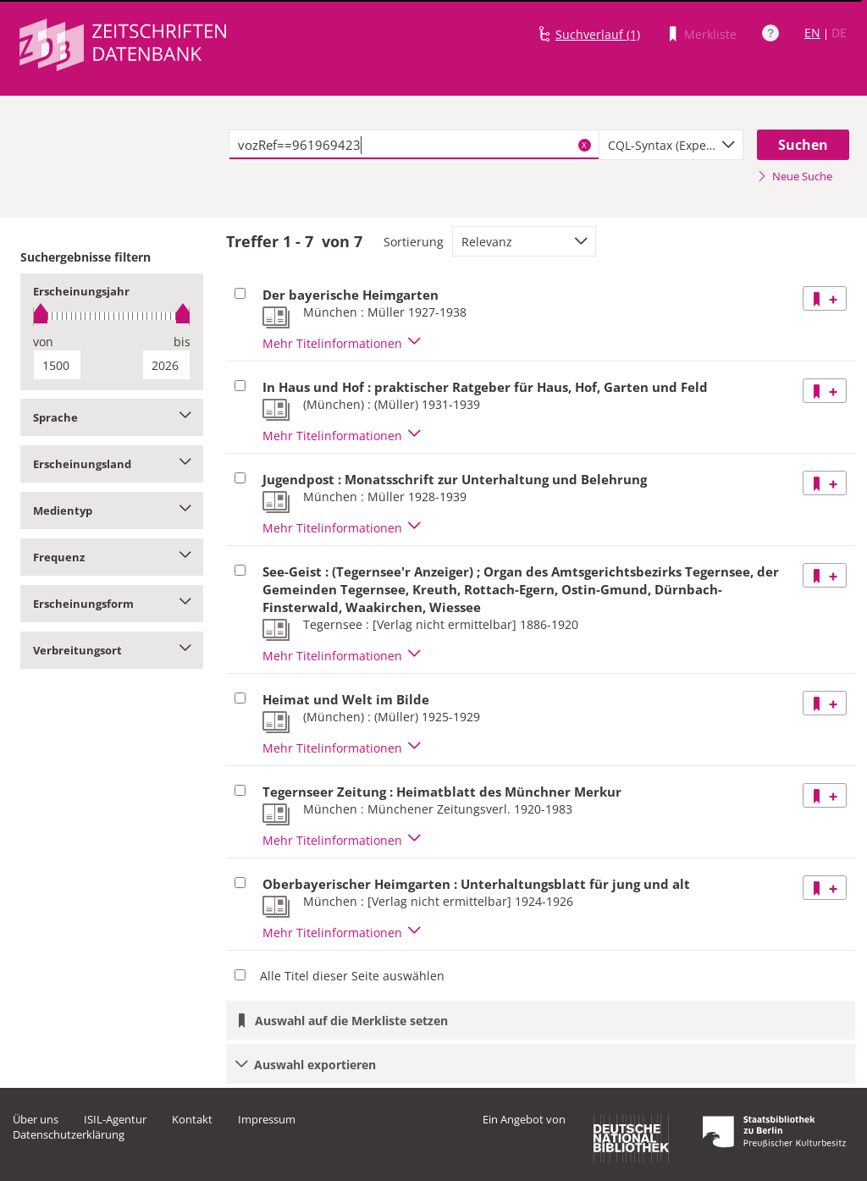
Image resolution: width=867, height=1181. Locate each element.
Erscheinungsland (112, 464)
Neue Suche (794, 176)
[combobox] (671, 145)
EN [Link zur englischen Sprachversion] (812, 33)
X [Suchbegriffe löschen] (584, 145)
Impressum (266, 1119)
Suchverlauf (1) (597, 34)
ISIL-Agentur (115, 1119)
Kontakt (192, 1119)
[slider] (112, 316)
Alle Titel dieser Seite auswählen (352, 976)
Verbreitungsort (112, 650)
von (43, 342)
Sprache (112, 417)
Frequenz (112, 557)
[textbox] (414, 145)
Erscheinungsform (112, 603)
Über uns (35, 1119)
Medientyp (112, 510)
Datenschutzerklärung (68, 1134)
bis (182, 342)
